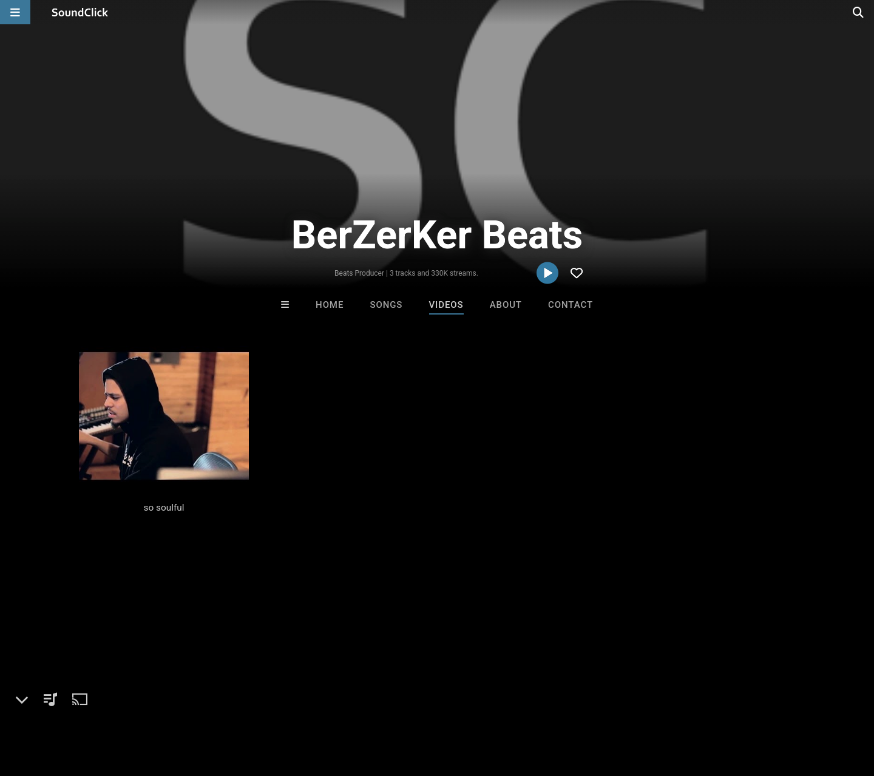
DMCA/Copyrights (225, 703)
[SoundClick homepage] (80, 12)
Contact (570, 304)
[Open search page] (862, 12)
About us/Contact (107, 703)
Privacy (289, 703)
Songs (386, 304)
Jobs (166, 703)
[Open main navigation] (15, 12)
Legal (327, 703)
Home (330, 304)
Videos (446, 304)
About (506, 304)
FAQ (50, 703)
